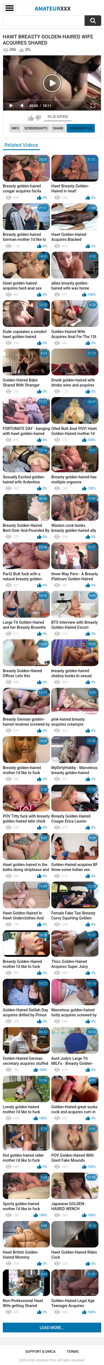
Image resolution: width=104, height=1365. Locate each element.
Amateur (53, 8)
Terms (73, 1351)
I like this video (31, 118)
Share (58, 128)
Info (15, 128)
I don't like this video (38, 118)
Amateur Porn (46, 1360)
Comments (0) (81, 128)
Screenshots (35, 128)
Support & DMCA (40, 1351)
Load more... (52, 1327)
